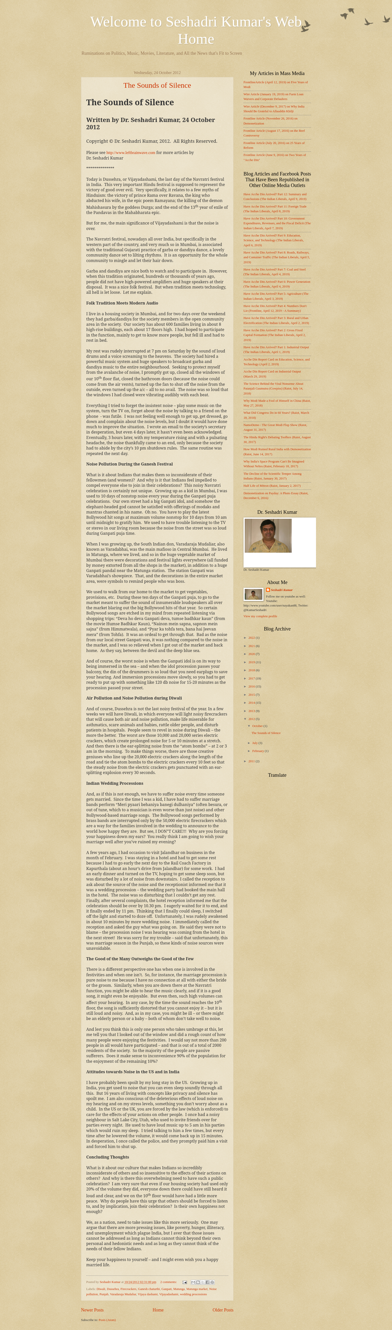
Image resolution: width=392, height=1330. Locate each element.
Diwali (100, 1289)
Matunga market (197, 1289)
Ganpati (167, 1289)
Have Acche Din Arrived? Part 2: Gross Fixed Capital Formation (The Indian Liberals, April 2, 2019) (275, 335)
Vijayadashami (168, 1294)
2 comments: (169, 1282)
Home (158, 1310)
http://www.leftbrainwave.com (130, 152)
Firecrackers (128, 1289)
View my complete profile (260, 616)
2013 (252, 711)
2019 (252, 662)
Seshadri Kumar (282, 590)
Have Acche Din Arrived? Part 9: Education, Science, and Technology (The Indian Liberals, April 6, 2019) (274, 240)
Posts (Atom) (107, 1320)
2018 (252, 670)
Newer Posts (92, 1310)
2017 (252, 678)
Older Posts (223, 1310)
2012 (252, 719)
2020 (252, 654)
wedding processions (193, 1294)
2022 (252, 638)
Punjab (104, 1294)
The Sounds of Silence (157, 85)
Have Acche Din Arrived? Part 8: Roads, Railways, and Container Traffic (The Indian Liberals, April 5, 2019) (277, 257)
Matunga (179, 1289)
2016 (252, 686)
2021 (252, 646)
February (258, 751)
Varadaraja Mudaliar (123, 1294)
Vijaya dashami (148, 1294)
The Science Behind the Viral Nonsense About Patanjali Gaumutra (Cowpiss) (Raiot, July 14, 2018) (273, 388)
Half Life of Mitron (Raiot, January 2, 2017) (272, 486)
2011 (252, 761)
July (255, 743)
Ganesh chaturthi (149, 1289)
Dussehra (113, 1289)
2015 (252, 694)
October (258, 726)
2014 (252, 702)
